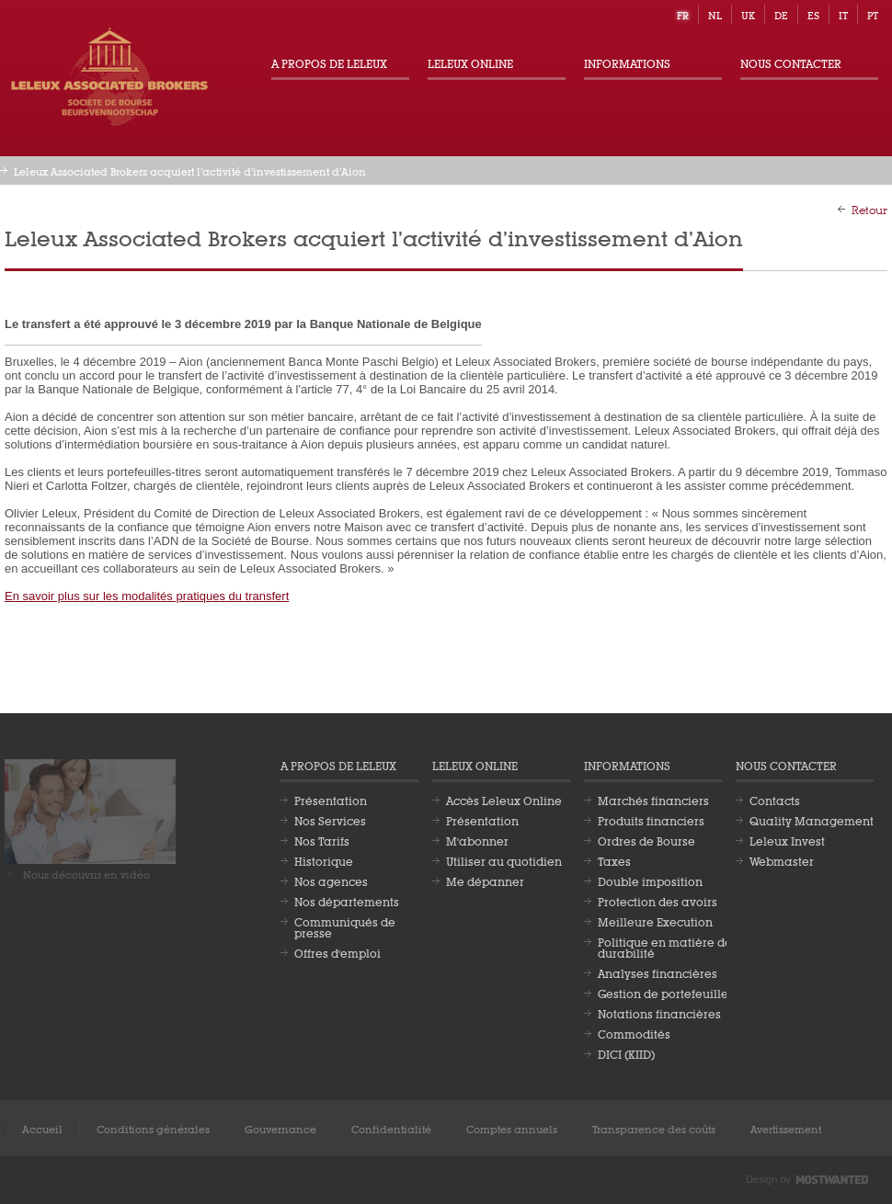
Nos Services (330, 820)
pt (872, 14)
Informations (627, 62)
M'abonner (477, 840)
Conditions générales (153, 1128)
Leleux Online (470, 62)
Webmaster (781, 860)
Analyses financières (657, 972)
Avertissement (785, 1128)
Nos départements (346, 900)
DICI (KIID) (626, 1053)
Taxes (614, 860)
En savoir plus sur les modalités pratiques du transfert (147, 596)
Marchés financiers (653, 799)
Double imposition (650, 880)
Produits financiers (651, 820)
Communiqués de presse (344, 926)
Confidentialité (391, 1128)
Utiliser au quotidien (504, 860)
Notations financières (659, 1013)
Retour (869, 208)
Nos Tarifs (321, 840)
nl (715, 14)
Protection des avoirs (657, 900)
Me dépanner (485, 880)
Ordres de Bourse (646, 840)
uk (748, 14)
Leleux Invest (787, 840)
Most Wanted (832, 1180)
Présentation (330, 799)
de (781, 14)
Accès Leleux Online (504, 799)
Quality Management (811, 820)
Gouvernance (280, 1128)
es (813, 14)
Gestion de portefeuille (663, 992)
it (843, 14)
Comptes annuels (511, 1128)
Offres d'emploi (337, 952)
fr (683, 14)
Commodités (634, 1033)
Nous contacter (790, 62)
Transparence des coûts (653, 1128)
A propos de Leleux (329, 62)
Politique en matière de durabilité (665, 946)
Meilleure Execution (655, 921)
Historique (323, 860)
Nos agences (331, 880)
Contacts (774, 799)
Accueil (42, 1128)
